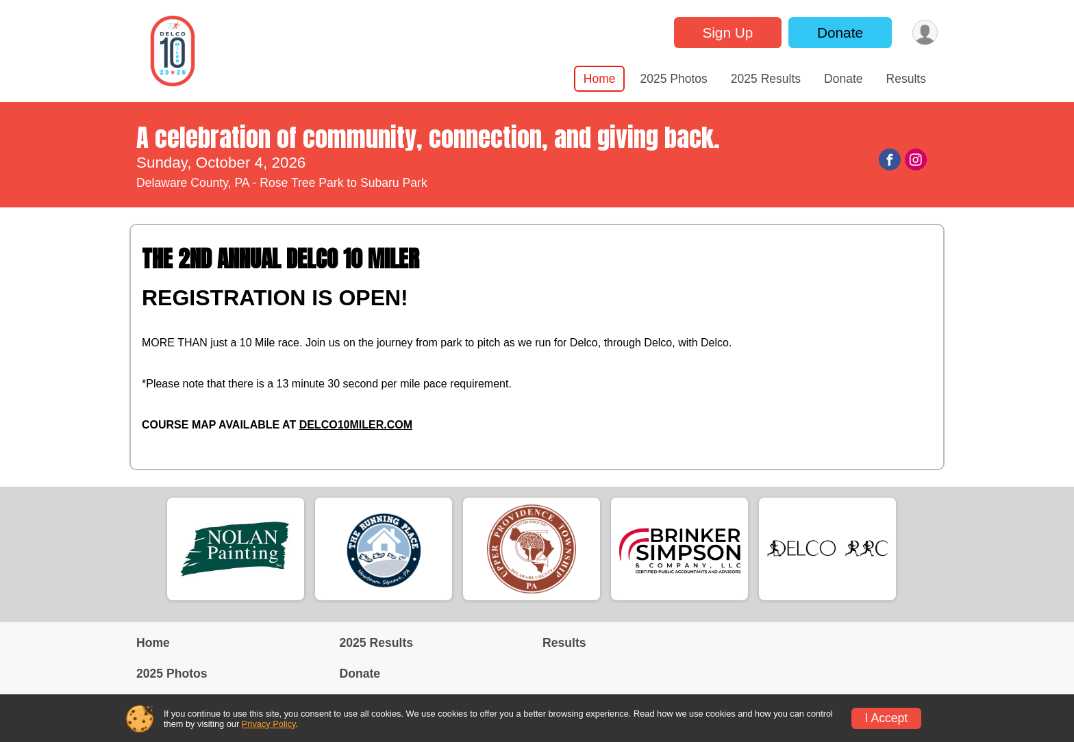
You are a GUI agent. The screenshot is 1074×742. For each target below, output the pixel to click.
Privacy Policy (269, 724)
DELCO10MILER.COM (355, 425)
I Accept (886, 718)
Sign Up (727, 32)
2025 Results (766, 79)
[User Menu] (925, 32)
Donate (840, 32)
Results (906, 79)
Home (600, 79)
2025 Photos (673, 79)
